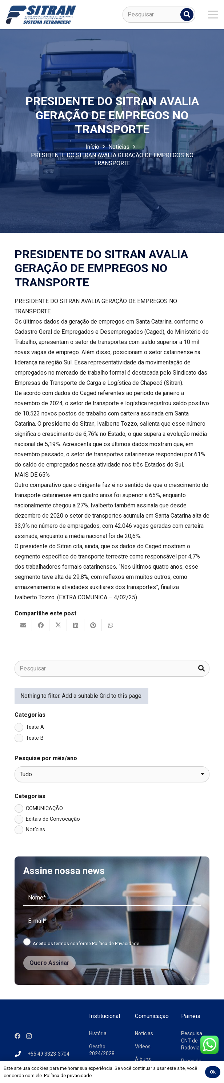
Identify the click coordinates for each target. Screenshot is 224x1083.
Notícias (144, 1033)
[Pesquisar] (159, 15)
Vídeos (143, 1046)
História (98, 1033)
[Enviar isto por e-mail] (23, 625)
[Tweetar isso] (58, 625)
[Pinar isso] (93, 625)
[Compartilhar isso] (40, 625)
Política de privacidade (68, 1075)
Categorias (30, 714)
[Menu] (213, 14)
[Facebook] (17, 1036)
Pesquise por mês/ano (46, 758)
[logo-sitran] (41, 14)
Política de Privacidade (115, 943)
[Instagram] (29, 1036)
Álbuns (143, 1059)
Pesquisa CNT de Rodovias (191, 1040)
